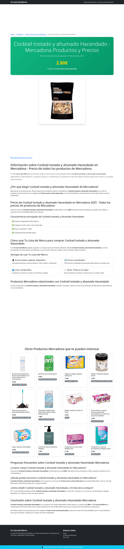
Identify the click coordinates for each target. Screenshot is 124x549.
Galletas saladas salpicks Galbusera (73, 375)
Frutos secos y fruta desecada (35, 34)
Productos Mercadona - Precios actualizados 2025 (99, 2)
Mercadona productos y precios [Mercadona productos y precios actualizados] (21, 158)
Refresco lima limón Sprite (47, 374)
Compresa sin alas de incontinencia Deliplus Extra (101, 448)
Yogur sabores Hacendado (21, 447)
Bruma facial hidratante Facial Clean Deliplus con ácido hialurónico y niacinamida (20, 376)
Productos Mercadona (70, 535)
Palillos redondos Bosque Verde (100, 375)
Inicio (12, 34)
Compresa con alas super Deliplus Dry (73, 448)
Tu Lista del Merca (19, 2)
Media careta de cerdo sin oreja (74, 411)
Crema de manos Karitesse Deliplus (47, 448)
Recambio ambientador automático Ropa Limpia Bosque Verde (47, 412)
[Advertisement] (55, 13)
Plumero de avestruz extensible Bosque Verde (20, 411)
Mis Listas (66, 537)
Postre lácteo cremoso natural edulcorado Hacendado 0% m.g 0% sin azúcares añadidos (100, 413)
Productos (19, 34)
